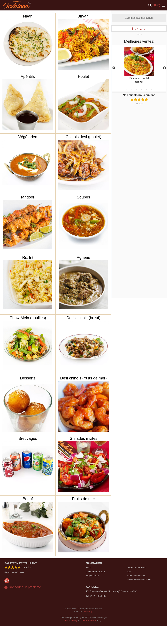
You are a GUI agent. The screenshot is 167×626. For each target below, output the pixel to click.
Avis (129, 571)
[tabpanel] (139, 68)
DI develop (87, 611)
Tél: (96, 596)
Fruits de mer (83, 499)
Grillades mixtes (83, 438)
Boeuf (28, 499)
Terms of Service (89, 620)
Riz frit (27, 257)
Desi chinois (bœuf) (83, 318)
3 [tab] (136, 89)
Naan (27, 16)
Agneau (83, 257)
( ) (156, 5)
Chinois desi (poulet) (83, 137)
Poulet (83, 76)
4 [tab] (141, 89)
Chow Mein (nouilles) (27, 318)
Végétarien (27, 137)
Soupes (83, 197)
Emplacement (92, 575)
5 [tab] (146, 89)
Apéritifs (28, 76)
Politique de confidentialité (139, 579)
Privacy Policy (71, 620)
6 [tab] (151, 89)
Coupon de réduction (136, 567)
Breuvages (27, 438)
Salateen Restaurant (20, 563)
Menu (88, 567)
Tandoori (27, 197)
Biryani (83, 16)
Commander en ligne (95, 571)
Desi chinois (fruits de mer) (83, 378)
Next (164, 68)
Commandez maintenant (139, 17)
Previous (113, 68)
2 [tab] (131, 89)
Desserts (28, 378)
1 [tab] (127, 89)
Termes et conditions (136, 575)
